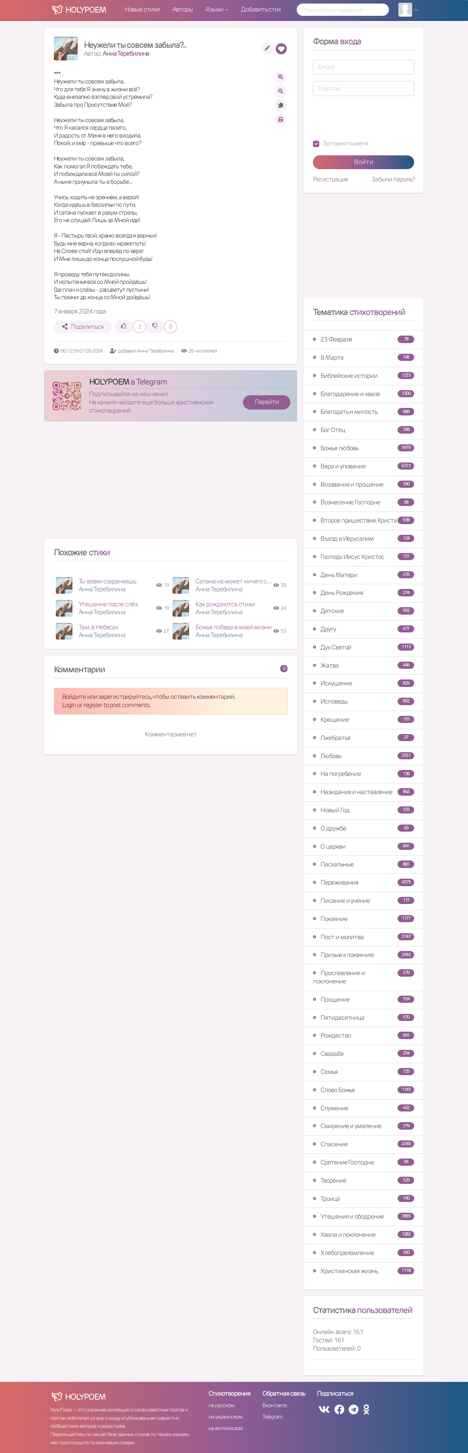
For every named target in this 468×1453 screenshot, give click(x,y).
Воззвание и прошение (363, 484)
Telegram (272, 1416)
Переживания (363, 882)
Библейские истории (363, 376)
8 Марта (363, 357)
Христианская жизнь (363, 1271)
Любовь (363, 756)
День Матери (363, 575)
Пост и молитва (363, 937)
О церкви (363, 846)
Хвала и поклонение (363, 1234)
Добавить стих (261, 9)
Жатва (363, 665)
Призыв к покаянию (363, 955)
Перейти (267, 402)
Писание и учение (363, 900)
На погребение (363, 774)
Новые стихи (142, 9)
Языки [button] (215, 9)
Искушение (363, 683)
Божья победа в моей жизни (233, 627)
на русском (221, 1405)
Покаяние (363, 919)
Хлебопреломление (363, 1253)
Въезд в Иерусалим (363, 538)
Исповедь (363, 701)
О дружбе (363, 828)
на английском (225, 1428)
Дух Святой (363, 647)
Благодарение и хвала (363, 394)
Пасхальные (363, 864)
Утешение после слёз (108, 604)
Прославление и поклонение (363, 977)
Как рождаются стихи (224, 604)
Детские (363, 611)
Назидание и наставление (363, 792)
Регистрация (330, 179)
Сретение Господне (363, 1162)
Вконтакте (274, 1405)
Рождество (363, 1035)
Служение (363, 1108)
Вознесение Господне (363, 502)
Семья (363, 1072)
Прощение (363, 999)
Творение (363, 1180)
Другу (363, 629)
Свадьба (363, 1053)
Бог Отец (363, 430)
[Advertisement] (170, 483)
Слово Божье (363, 1090)
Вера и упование (363, 466)
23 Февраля (363, 339)
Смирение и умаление (363, 1126)
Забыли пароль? (393, 179)
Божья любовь (363, 448)
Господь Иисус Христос (363, 557)
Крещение (363, 719)
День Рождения (363, 593)
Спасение (363, 1144)
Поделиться (83, 327)
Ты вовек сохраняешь (107, 581)
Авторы (182, 9)
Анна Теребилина (126, 53)
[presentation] (373, 117)
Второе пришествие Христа (363, 520)
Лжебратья (363, 738)
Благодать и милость (363, 412)
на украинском (225, 1416)
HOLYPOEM (109, 382)
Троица (363, 1198)
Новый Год (363, 810)
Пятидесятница (363, 1017)
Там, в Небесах (98, 627)
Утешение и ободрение (363, 1216)
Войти (363, 162)
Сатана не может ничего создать (240, 581)
